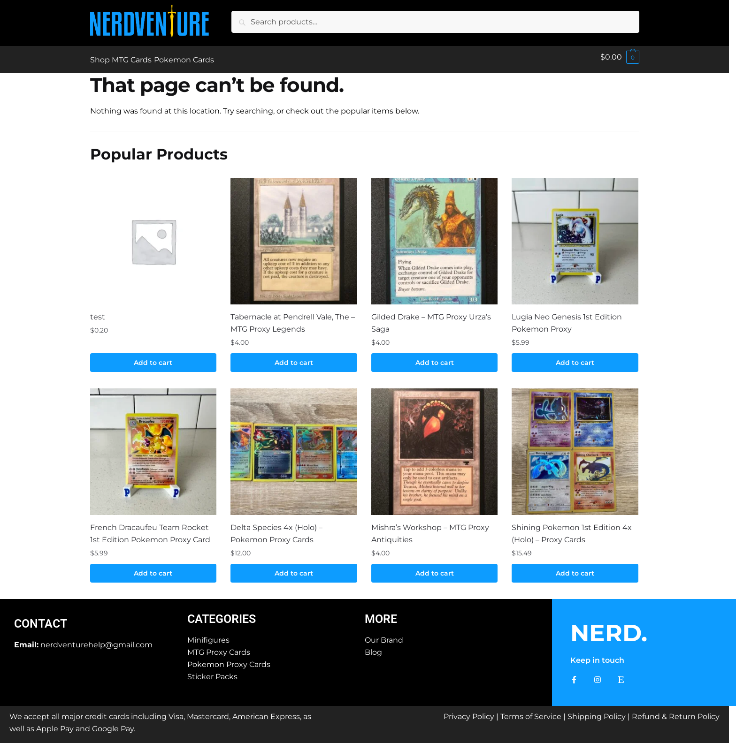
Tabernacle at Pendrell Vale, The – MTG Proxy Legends (292, 317)
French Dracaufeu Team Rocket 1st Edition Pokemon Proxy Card (150, 527)
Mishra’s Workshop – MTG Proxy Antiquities (430, 527)
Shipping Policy (596, 710)
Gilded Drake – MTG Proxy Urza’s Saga (431, 317)
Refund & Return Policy (676, 710)
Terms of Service (530, 710)
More (381, 613)
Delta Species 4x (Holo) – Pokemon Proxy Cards (276, 527)
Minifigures (208, 634)
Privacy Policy (469, 710)
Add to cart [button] (153, 357)
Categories (221, 613)
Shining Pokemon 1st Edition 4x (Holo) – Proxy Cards (572, 527)
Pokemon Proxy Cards (228, 658)
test (97, 311)
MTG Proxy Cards (218, 646)
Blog (373, 646)
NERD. (608, 627)
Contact (40, 618)
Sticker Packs (212, 671)
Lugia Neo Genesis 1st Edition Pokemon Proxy (567, 317)
